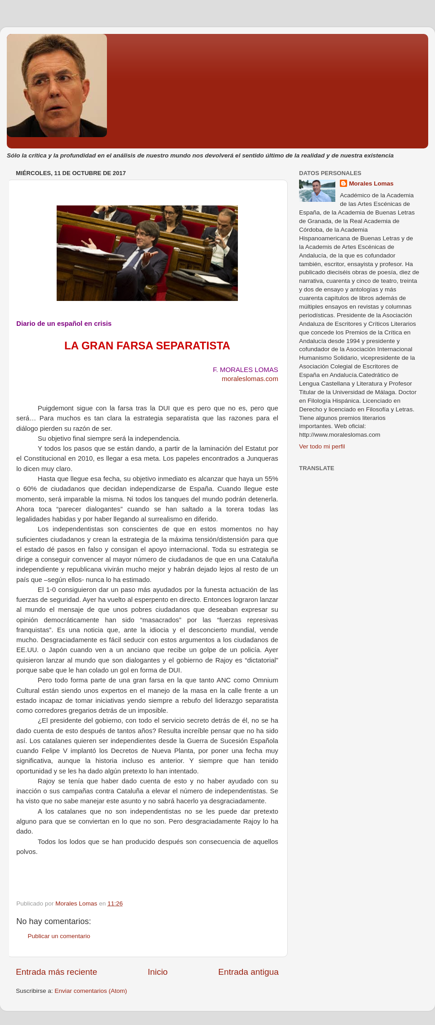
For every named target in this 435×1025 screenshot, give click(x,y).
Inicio (158, 972)
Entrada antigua (248, 972)
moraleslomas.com (250, 378)
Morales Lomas (371, 183)
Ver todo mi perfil (322, 446)
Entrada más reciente (56, 972)
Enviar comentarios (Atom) (91, 990)
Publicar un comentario (59, 936)
